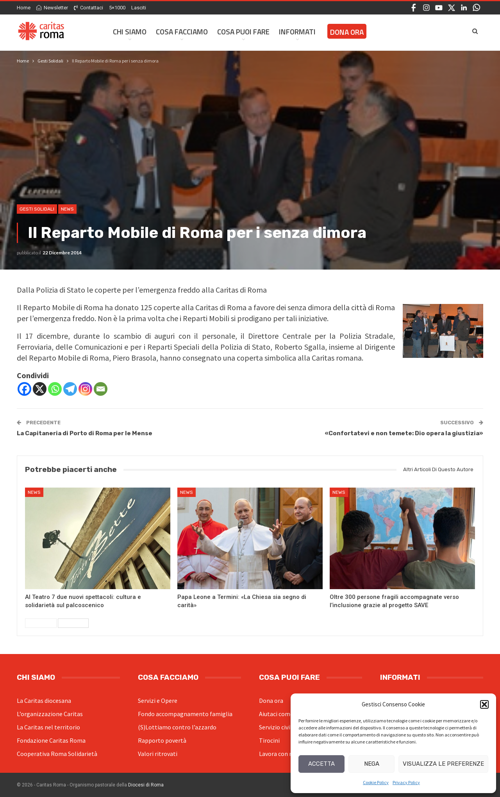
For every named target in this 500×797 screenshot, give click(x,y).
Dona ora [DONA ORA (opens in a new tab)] (347, 32)
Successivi (73, 623)
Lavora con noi (278, 754)
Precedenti (41, 623)
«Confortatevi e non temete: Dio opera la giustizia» (404, 433)
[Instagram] (85, 389)
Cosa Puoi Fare (243, 31)
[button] (484, 704)
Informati (297, 31)
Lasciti (138, 8)
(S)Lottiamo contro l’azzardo (177, 727)
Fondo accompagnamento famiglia (185, 714)
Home (23, 8)
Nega (371, 763)
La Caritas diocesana (44, 700)
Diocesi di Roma (146, 785)
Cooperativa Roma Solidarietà (57, 754)
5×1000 (117, 8)
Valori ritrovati (157, 754)
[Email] (100, 389)
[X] (39, 389)
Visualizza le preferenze (443, 763)
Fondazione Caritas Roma (51, 740)
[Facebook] (24, 389)
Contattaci (88, 8)
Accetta (321, 763)
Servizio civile (277, 727)
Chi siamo (129, 31)
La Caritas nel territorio (48, 727)
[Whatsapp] (55, 389)
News (67, 209)
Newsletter (52, 8)
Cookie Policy (376, 782)
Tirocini (269, 740)
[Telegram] (70, 389)
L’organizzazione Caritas (50, 714)
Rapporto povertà (162, 740)
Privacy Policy (406, 782)
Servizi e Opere (157, 700)
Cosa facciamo (182, 31)
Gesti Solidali (37, 209)
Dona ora (271, 700)
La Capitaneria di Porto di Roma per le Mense (84, 433)
